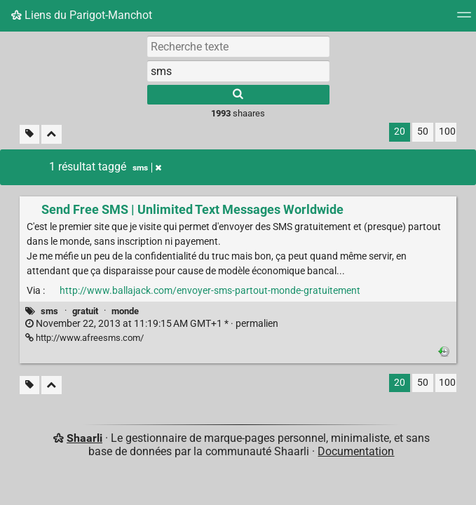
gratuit (85, 311)
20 (399, 131)
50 (422, 131)
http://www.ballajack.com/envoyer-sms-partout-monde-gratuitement (210, 291)
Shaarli (84, 438)
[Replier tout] (51, 134)
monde (125, 311)
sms (49, 311)
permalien (151, 324)
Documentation (356, 451)
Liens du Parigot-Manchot (81, 15)
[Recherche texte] (238, 46)
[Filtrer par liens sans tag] (29, 134)
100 (447, 131)
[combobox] (238, 70)
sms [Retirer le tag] (146, 168)
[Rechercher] (238, 95)
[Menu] (464, 19)
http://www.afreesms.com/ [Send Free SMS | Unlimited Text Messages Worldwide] (84, 337)
